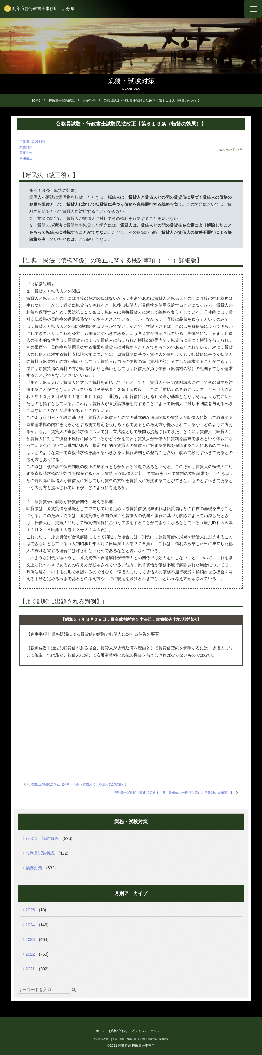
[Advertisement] (131, 714)
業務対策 (25, 147)
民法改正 (25, 158)
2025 (30, 910)
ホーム (101, 1031)
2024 (30, 924)
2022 (30, 954)
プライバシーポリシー (147, 1031)
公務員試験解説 (40, 853)
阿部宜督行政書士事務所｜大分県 (43, 8)
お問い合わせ (118, 1031)
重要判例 (25, 152)
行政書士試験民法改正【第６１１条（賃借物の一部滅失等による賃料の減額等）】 (174, 792)
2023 (30, 939)
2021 (30, 969)
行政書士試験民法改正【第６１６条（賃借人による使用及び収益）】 (77, 784)
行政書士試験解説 (32, 141)
